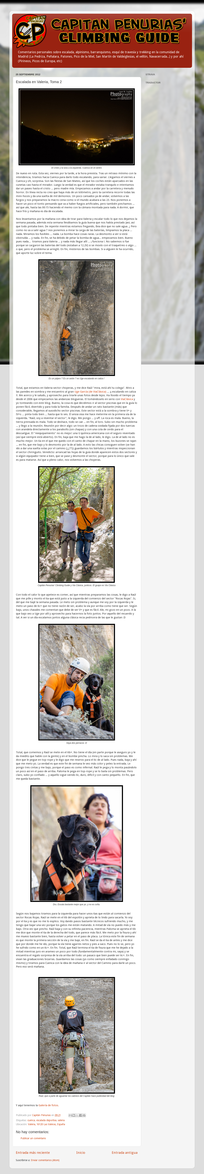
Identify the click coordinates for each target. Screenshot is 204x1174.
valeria (61, 1120)
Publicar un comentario (33, 1138)
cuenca (31, 1120)
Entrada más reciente (33, 1152)
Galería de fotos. (49, 1105)
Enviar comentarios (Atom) (45, 1160)
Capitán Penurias (41, 1115)
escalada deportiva (46, 1120)
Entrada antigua (125, 1152)
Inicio (80, 1152)
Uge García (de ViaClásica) (90, 391)
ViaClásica (127, 399)
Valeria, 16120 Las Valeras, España (46, 1124)
